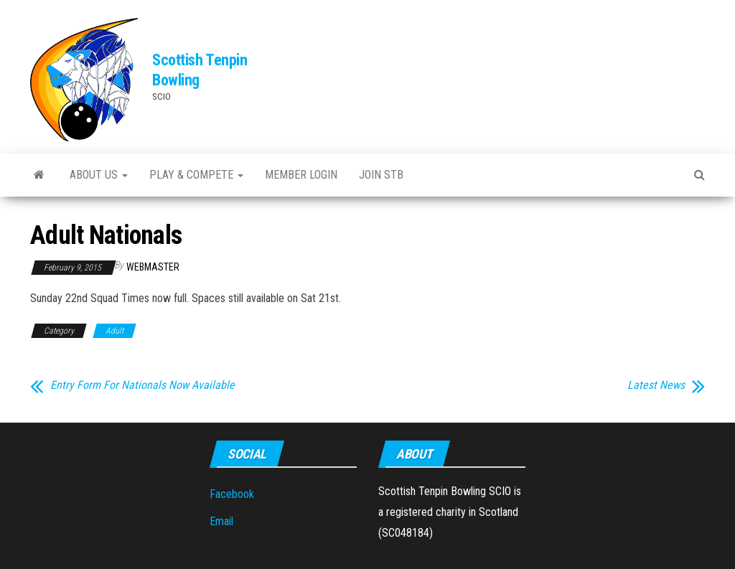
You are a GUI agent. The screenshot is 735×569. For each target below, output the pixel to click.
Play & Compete (196, 175)
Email (221, 521)
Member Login (301, 175)
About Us (99, 175)
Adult (114, 331)
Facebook (232, 494)
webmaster (152, 267)
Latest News (656, 385)
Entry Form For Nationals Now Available (142, 385)
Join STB (381, 175)
